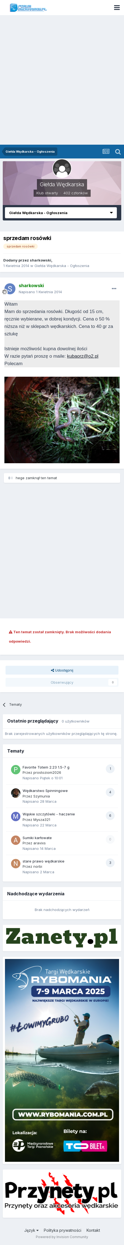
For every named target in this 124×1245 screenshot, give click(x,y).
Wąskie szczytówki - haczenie (49, 814)
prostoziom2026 (47, 772)
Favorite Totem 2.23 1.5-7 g (46, 767)
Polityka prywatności (62, 1230)
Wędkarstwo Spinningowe (45, 790)
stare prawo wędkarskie (43, 861)
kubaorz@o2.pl (82, 356)
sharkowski (40, 260)
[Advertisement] (62, 80)
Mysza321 (41, 819)
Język (31, 1230)
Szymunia (41, 796)
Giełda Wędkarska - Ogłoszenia (61, 265)
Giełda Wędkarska (62, 184)
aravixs (39, 843)
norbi (37, 866)
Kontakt (93, 1230)
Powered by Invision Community (62, 1237)
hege (20, 478)
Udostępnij (62, 670)
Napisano (40, 292)
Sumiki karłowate (37, 838)
